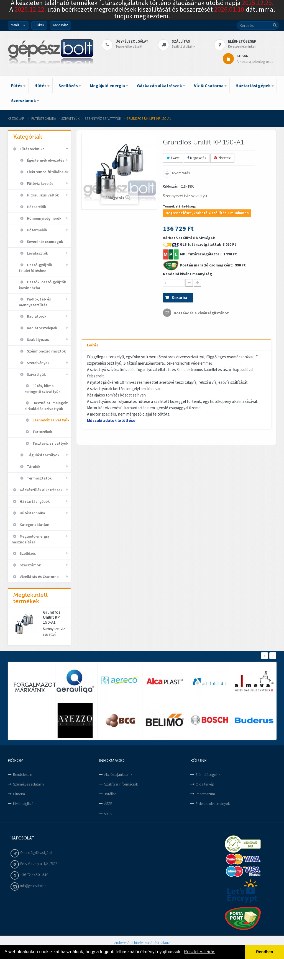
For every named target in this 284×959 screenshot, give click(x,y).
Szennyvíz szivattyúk (103, 118)
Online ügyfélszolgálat (36, 852)
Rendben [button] (264, 952)
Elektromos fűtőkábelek (47, 171)
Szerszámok (30, 565)
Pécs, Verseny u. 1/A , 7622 (38, 863)
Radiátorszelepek (41, 327)
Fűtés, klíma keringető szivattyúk (42, 388)
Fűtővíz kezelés (39, 183)
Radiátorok (36, 316)
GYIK (108, 813)
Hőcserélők (36, 206)
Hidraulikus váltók (42, 195)
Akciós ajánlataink (118, 774)
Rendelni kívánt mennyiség (187, 273)
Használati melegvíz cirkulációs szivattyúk (46, 405)
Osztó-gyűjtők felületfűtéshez (35, 267)
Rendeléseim (23, 774)
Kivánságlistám (25, 803)
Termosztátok (39, 478)
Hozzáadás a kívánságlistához (201, 312)
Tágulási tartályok (42, 454)
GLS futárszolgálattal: (201, 244)
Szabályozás (37, 339)
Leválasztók (37, 253)
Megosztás (197, 157)
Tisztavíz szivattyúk (50, 443)
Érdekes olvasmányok (213, 803)
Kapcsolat (60, 25)
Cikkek (39, 25)
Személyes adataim (28, 784)
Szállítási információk (121, 784)
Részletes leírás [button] (199, 951)
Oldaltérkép (205, 784)
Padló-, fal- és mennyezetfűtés (35, 302)
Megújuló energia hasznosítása (30, 539)
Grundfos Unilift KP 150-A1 (51, 617)
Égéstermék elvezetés (45, 160)
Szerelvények (37, 362)
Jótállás (110, 793)
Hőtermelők (36, 229)
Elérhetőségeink (208, 774)
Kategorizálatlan (34, 524)
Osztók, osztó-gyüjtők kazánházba (42, 284)
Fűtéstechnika (43, 118)
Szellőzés (27, 553)
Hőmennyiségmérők (43, 218)
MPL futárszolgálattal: (201, 254)
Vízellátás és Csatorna (39, 576)
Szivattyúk (70, 118)
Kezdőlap (16, 118)
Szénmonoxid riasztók (46, 351)
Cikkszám (171, 186)
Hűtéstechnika (32, 512)
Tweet (173, 157)
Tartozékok (42, 431)
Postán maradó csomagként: (207, 265)
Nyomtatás (180, 172)
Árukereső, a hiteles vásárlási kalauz (142, 942)
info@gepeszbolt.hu (34, 885)
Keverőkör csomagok (44, 241)
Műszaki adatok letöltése (111, 420)
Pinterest (222, 157)
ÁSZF (108, 803)
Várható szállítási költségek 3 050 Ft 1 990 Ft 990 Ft (204, 276)
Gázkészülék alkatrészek (40, 489)
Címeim (19, 793)
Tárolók (33, 466)
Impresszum (205, 793)
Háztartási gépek (34, 501)
